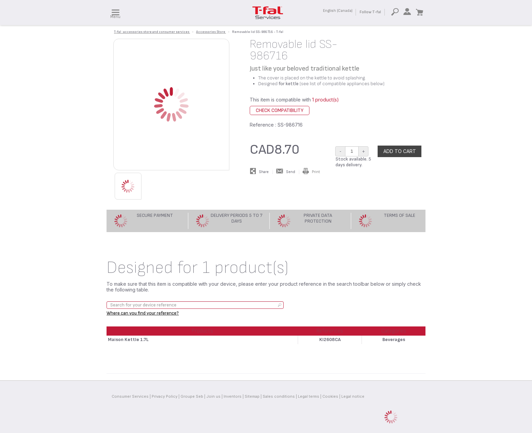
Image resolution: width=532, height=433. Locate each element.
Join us (213, 396)
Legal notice (352, 396)
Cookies (330, 396)
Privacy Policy (164, 396)
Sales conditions (279, 396)
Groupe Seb (191, 396)
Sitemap (252, 396)
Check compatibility (279, 110)
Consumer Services (130, 396)
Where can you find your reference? (143, 313)
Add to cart (399, 151)
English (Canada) (338, 10)
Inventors (233, 396)
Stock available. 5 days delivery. (353, 162)
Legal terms (308, 396)
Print (311, 172)
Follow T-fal (370, 12)
